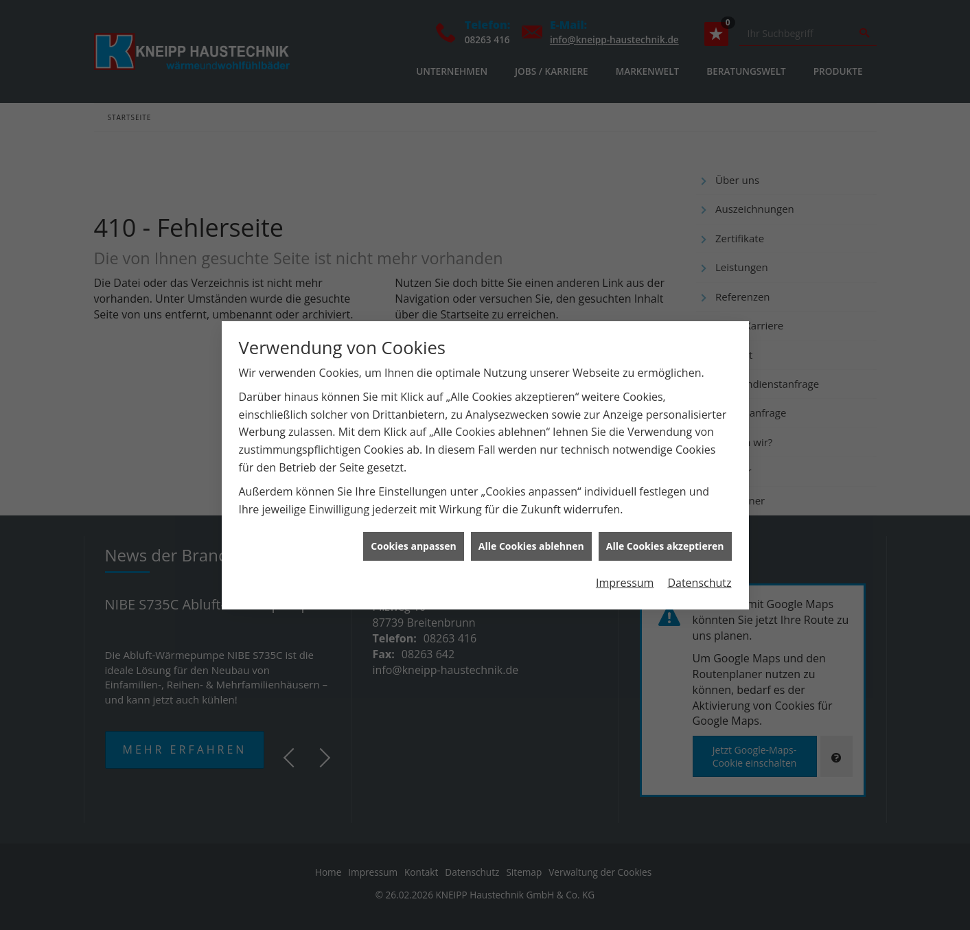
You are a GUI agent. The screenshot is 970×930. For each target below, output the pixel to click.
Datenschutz (699, 577)
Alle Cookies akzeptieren (665, 540)
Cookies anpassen (413, 540)
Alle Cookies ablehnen (531, 540)
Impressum (625, 577)
